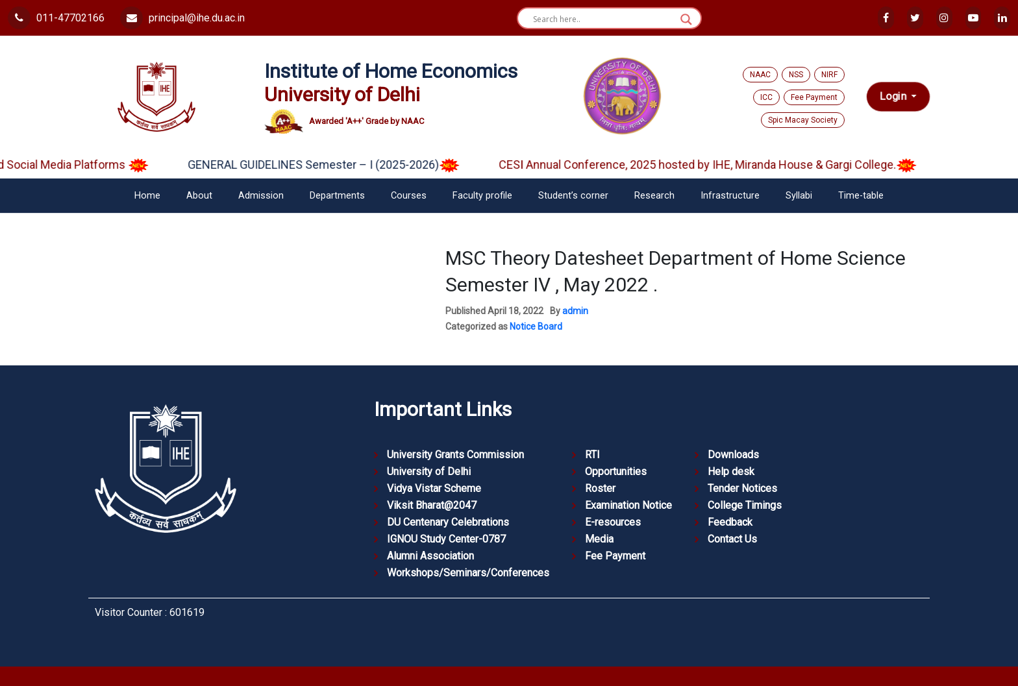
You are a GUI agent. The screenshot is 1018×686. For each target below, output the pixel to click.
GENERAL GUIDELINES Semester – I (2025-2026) (333, 164)
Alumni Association (430, 556)
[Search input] (603, 19)
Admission (261, 195)
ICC (766, 97)
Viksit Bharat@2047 (432, 505)
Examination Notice (628, 505)
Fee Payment (814, 97)
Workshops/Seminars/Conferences (468, 573)
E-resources (613, 522)
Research (654, 195)
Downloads (733, 454)
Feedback (730, 522)
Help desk (731, 471)
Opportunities (616, 471)
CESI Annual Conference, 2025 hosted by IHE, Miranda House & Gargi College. (717, 164)
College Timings (745, 505)
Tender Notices (742, 488)
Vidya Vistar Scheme (434, 488)
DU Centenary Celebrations (448, 522)
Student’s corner (573, 195)
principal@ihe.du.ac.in (182, 18)
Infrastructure (730, 195)
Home (147, 195)
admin (575, 311)
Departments (337, 195)
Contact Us (732, 539)
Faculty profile (482, 195)
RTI (592, 454)
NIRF (829, 74)
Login (894, 96)
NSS (796, 74)
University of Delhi (429, 471)
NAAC (760, 74)
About (199, 195)
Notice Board (536, 326)
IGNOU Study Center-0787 (446, 539)
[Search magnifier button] (686, 19)
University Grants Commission (455, 454)
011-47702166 (56, 18)
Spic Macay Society (803, 120)
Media (599, 539)
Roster (600, 488)
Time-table (861, 195)
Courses (409, 195)
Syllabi (799, 195)
